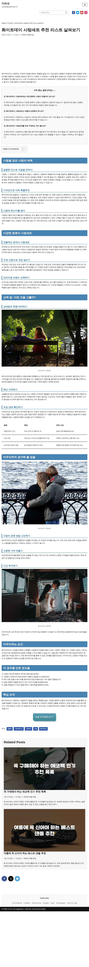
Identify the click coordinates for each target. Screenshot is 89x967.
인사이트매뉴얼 (17, 958)
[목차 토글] (22, 149)
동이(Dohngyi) (60, 958)
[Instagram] (85, 12)
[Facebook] (73, 12)
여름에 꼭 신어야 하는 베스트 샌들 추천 (25, 854)
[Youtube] (81, 12)
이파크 (10, 965)
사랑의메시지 (19, 730)
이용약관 (27, 965)
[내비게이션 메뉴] (84, 5)
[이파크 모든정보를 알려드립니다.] (10, 5)
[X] (77, 12)
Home (4, 23)
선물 (35, 730)
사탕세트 (28, 730)
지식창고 (10, 23)
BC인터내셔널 (36, 958)
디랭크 (52, 958)
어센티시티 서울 (72, 958)
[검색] (51, 12)
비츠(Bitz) (46, 958)
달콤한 (10, 730)
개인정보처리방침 (39, 965)
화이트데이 (43, 730)
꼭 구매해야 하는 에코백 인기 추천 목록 (25, 792)
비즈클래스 (26, 958)
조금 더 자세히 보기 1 (44, 718)
